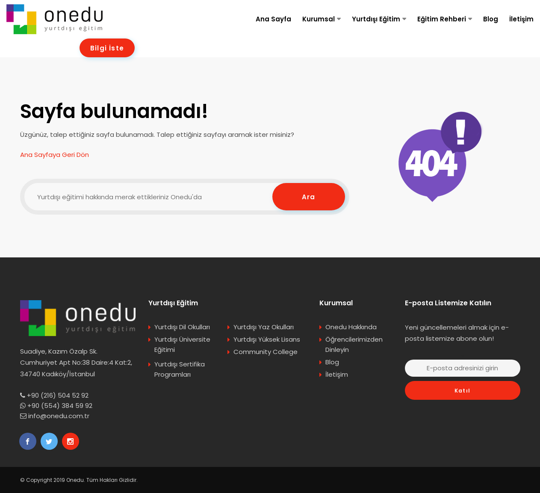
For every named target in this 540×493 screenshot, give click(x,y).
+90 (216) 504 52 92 (58, 395)
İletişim (521, 19)
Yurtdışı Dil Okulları (182, 326)
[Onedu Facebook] (27, 441)
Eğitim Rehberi (441, 19)
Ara (309, 196)
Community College (265, 351)
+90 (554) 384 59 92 (59, 405)
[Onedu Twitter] (49, 441)
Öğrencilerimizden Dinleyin (354, 344)
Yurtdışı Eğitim (376, 19)
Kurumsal (318, 19)
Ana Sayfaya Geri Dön (54, 154)
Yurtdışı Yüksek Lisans (266, 339)
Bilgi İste (107, 48)
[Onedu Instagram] (70, 441)
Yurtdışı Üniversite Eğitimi (182, 344)
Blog (490, 19)
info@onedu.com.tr (58, 415)
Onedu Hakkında (351, 326)
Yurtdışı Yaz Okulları (263, 326)
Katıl (462, 390)
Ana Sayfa (273, 19)
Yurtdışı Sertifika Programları (179, 369)
